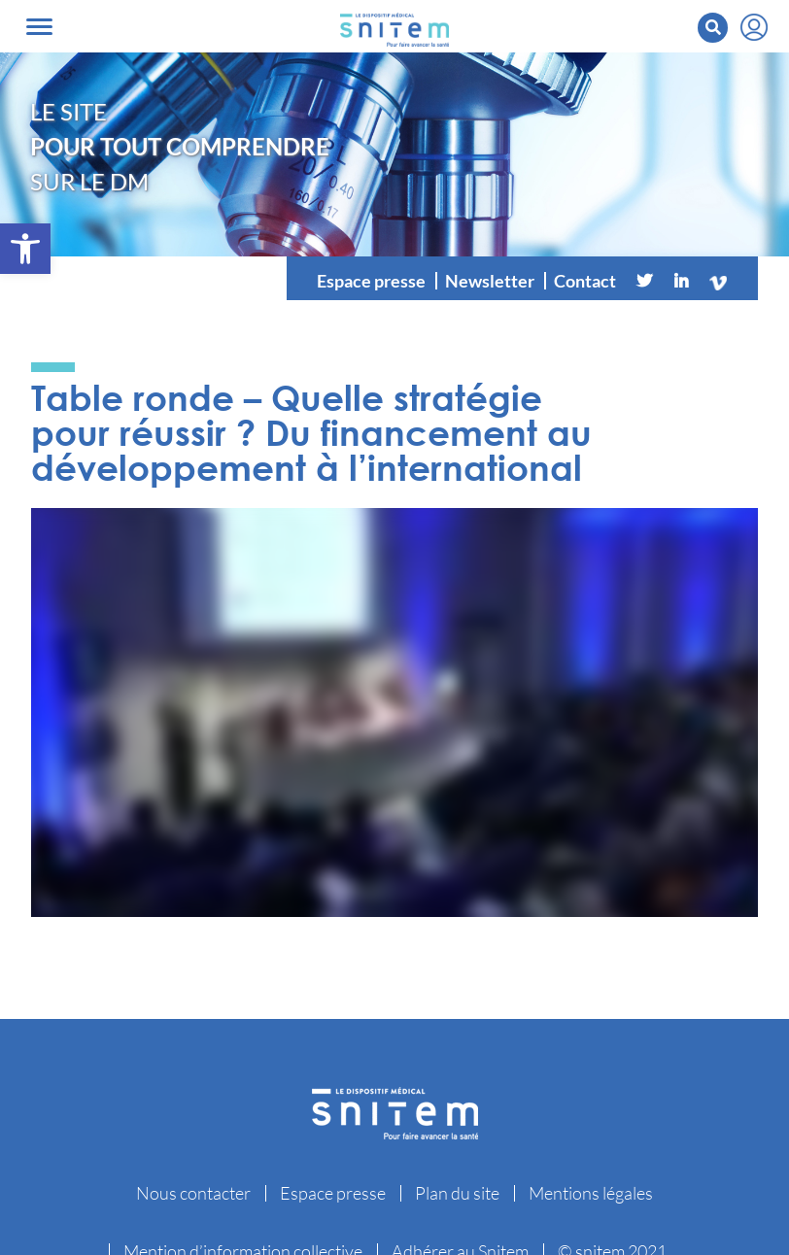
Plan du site (457, 1193)
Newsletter (489, 280)
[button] (25, 248)
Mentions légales (591, 1193)
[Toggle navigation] (39, 27)
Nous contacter (193, 1193)
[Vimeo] (718, 280)
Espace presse (371, 280)
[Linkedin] (681, 280)
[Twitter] (644, 280)
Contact (585, 280)
